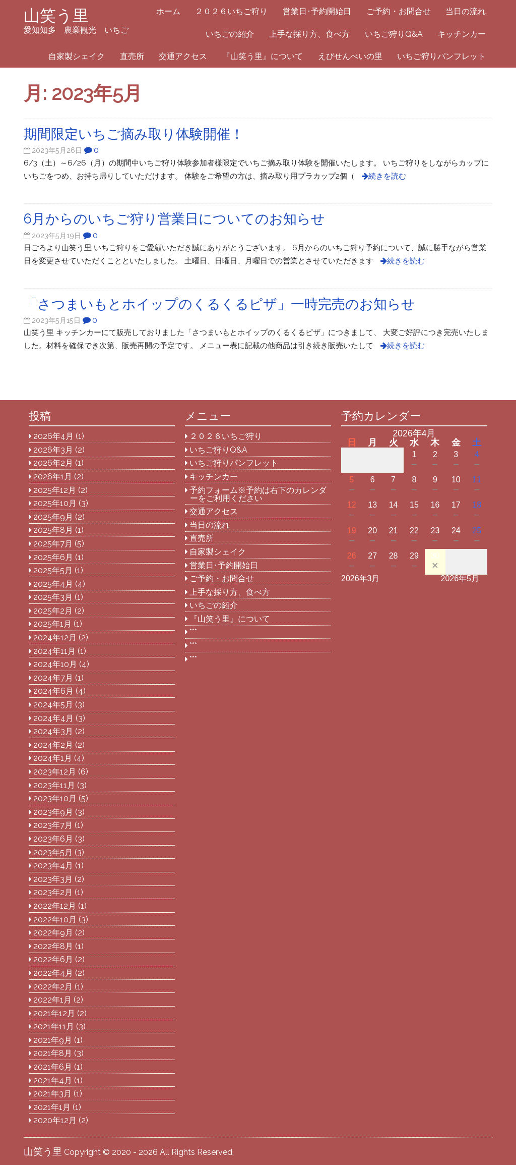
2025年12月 (54, 490)
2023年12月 (54, 771)
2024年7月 (53, 678)
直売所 (132, 56)
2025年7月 (53, 543)
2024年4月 (53, 718)
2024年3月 (53, 731)
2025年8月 (53, 530)
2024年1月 (52, 758)
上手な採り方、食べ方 (309, 34)
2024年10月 (55, 664)
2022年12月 (54, 906)
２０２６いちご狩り (231, 11)
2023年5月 (53, 852)
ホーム (168, 11)
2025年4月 (53, 584)
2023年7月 (53, 825)
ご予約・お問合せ (398, 11)
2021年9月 (52, 1040)
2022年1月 (52, 1000)
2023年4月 (53, 865)
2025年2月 (53, 611)
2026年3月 (53, 450)
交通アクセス (183, 56)
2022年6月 (53, 959)
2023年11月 (54, 785)
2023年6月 (53, 839)
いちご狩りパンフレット (441, 56)
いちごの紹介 (230, 34)
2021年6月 (52, 1067)
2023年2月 (53, 892)
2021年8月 (52, 1053)
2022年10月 (55, 919)
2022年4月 (53, 973)
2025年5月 (53, 570)
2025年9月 (53, 517)
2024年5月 (53, 704)
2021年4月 (52, 1080)
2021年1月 (52, 1107)
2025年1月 (52, 624)
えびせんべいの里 (350, 56)
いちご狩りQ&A (394, 34)
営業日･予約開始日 (317, 11)
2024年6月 (53, 691)
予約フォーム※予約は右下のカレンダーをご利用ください (258, 494)
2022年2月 (53, 986)
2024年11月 (54, 651)
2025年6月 (53, 557)
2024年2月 (53, 745)
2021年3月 (52, 1093)
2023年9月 (53, 812)
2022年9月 (53, 932)
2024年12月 (55, 637)
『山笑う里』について (262, 56)
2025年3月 (53, 597)
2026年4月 (53, 436)
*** (193, 632)
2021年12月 (54, 1013)
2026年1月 (52, 476)
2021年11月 (53, 1026)
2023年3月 (53, 879)
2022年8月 (53, 946)
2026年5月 (460, 578)
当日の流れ (465, 11)
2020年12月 (55, 1120)
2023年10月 (55, 798)
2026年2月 (53, 463)
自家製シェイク (76, 56)
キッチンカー (461, 34)
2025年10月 (55, 503)
